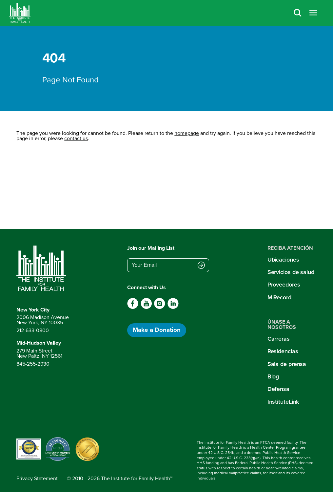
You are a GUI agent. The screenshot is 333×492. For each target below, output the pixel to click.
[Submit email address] (201, 265)
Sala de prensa (286, 364)
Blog (273, 376)
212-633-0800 (32, 330)
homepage (186, 133)
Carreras (278, 338)
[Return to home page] (42, 268)
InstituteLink (283, 401)
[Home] (19, 13)
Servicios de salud (290, 272)
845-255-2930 (32, 364)
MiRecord (279, 297)
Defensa (278, 389)
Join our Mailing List (150, 248)
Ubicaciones (283, 259)
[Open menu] (313, 13)
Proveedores (283, 284)
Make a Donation (157, 329)
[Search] (298, 13)
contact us (76, 138)
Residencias (282, 351)
